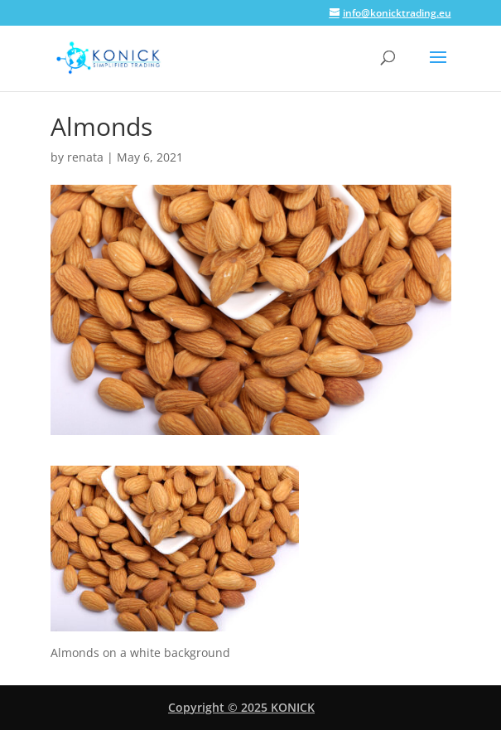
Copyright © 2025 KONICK (241, 707)
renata (85, 157)
